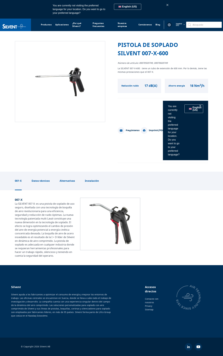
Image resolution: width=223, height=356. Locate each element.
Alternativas (67, 181)
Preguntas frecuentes (98, 25)
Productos (46, 24)
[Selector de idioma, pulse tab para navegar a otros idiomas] (180, 24)
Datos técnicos (41, 181)
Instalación (92, 181)
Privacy (148, 306)
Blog (157, 24)
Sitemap (149, 309)
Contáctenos (145, 24)
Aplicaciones (62, 24)
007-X (18, 181)
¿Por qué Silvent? (76, 25)
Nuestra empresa (122, 25)
